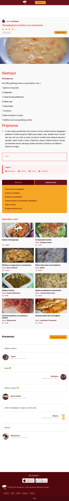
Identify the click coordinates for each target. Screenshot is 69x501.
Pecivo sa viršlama (12, 193)
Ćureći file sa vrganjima (14, 189)
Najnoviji (18, 182)
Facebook (6, 493)
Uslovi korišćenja (30, 487)
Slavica (55, 416)
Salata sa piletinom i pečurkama (51, 285)
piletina (23, 171)
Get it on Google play (41, 480)
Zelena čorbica (18, 285)
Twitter (12, 493)
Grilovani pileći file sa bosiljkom (51, 311)
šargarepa (11, 171)
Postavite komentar (58, 337)
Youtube (18, 493)
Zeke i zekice (10, 205)
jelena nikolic (16, 396)
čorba (33, 171)
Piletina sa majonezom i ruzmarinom (18, 259)
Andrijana (15, 21)
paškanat (44, 171)
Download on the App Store (28, 480)
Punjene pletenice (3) (13, 208)
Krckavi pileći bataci (51, 234)
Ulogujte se (40, 2)
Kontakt (46, 487)
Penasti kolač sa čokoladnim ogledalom (21, 201)
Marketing (40, 487)
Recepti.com (4, 487)
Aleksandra (15, 436)
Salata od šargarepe (18, 234)
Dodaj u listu (60, 32)
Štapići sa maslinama (13, 197)
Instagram (25, 493)
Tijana (13, 356)
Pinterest (32, 493)
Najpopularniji (51, 182)
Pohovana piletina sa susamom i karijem (18, 311)
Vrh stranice (34, 475)
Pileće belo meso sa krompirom (51, 259)
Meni (34, 498)
